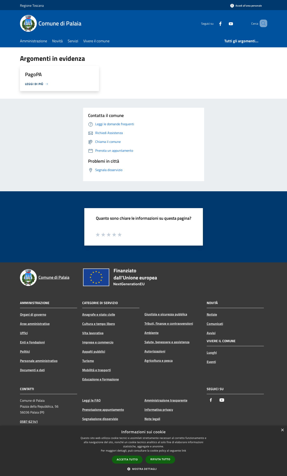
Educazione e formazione (100, 379)
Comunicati (215, 323)
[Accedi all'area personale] (246, 6)
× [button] (282, 430)
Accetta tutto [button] (127, 459)
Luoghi (212, 352)
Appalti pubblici (93, 351)
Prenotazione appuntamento (103, 409)
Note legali (152, 418)
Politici (25, 351)
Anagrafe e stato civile (98, 314)
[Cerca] (262, 23)
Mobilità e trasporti (96, 369)
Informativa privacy (158, 409)
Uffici (24, 332)
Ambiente (151, 332)
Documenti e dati (32, 369)
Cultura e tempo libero (98, 323)
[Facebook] (214, 23)
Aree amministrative (35, 323)
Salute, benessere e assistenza (166, 341)
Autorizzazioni (154, 351)
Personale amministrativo (39, 360)
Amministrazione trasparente (165, 400)
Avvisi (211, 332)
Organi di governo (33, 314)
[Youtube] (225, 23)
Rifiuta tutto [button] (160, 459)
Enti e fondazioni (32, 342)
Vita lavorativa (92, 332)
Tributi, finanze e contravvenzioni (168, 323)
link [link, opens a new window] (184, 450)
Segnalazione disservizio (100, 418)
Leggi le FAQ (91, 400)
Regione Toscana (32, 5)
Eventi (211, 361)
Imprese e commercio (98, 342)
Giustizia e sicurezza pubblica (165, 314)
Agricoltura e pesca (158, 360)
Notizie (212, 314)
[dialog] (143, 451)
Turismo (88, 360)
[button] (143, 469)
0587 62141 (29, 421)
